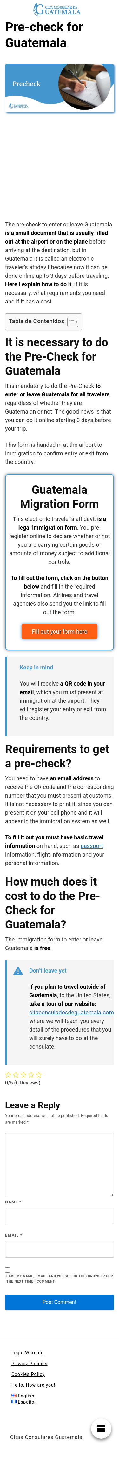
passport (92, 846)
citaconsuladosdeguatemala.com (71, 1012)
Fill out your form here (59, 631)
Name (13, 1202)
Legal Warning (27, 1352)
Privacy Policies (29, 1363)
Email (14, 1235)
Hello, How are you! (33, 1385)
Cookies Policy (28, 1374)
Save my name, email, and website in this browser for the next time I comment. (59, 1279)
